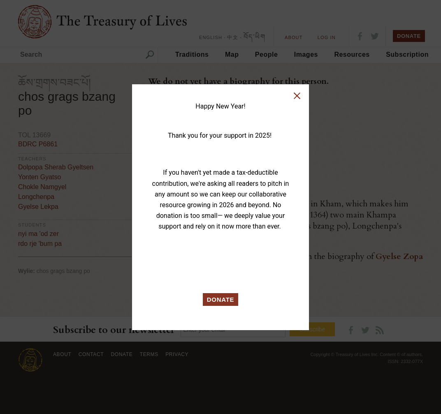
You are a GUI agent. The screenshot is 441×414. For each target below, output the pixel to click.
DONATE (220, 299)
